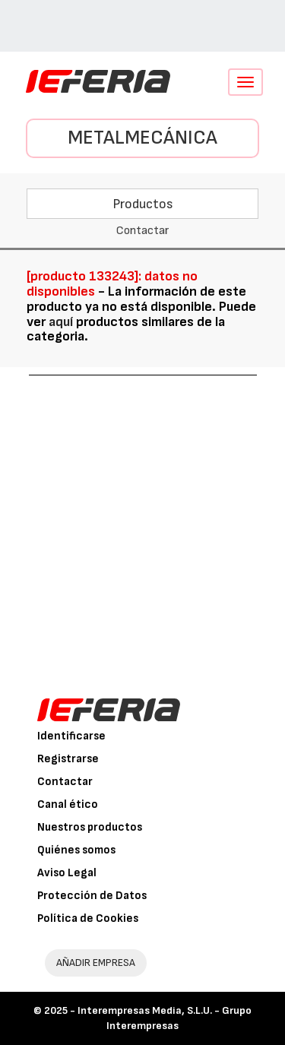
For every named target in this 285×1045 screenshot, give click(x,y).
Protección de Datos (92, 895)
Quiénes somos (76, 850)
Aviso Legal (67, 873)
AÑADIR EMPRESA (95, 962)
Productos (142, 204)
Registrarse (68, 759)
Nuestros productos (89, 827)
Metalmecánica (142, 138)
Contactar (65, 781)
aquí (61, 322)
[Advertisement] (142, 525)
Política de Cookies (87, 918)
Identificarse (71, 736)
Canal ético (67, 804)
